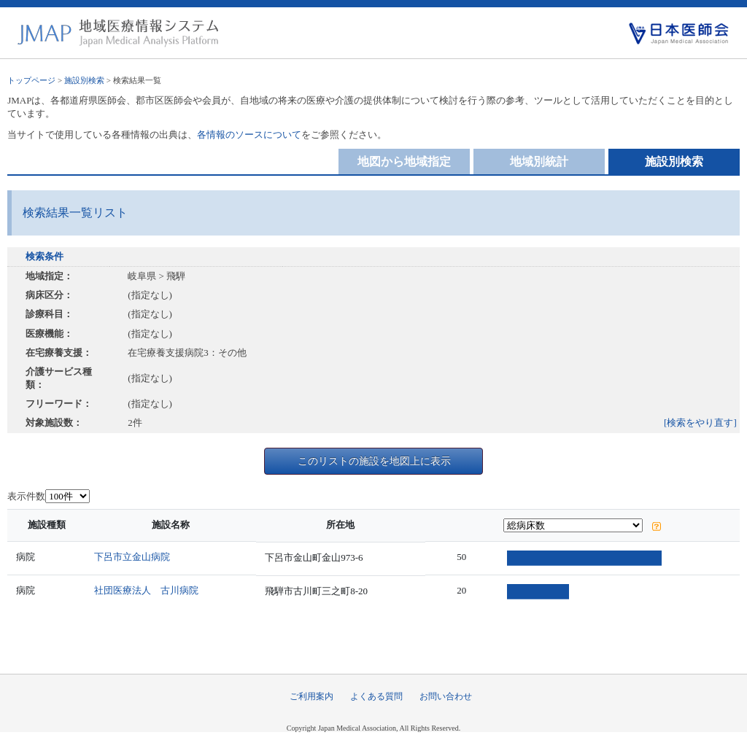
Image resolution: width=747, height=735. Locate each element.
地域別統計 (539, 161)
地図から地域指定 (404, 161)
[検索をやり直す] (700, 422)
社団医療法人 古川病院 (150, 590)
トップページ (31, 80)
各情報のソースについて (249, 134)
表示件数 (26, 496)
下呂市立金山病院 (136, 556)
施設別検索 (84, 80)
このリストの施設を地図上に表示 (374, 461)
